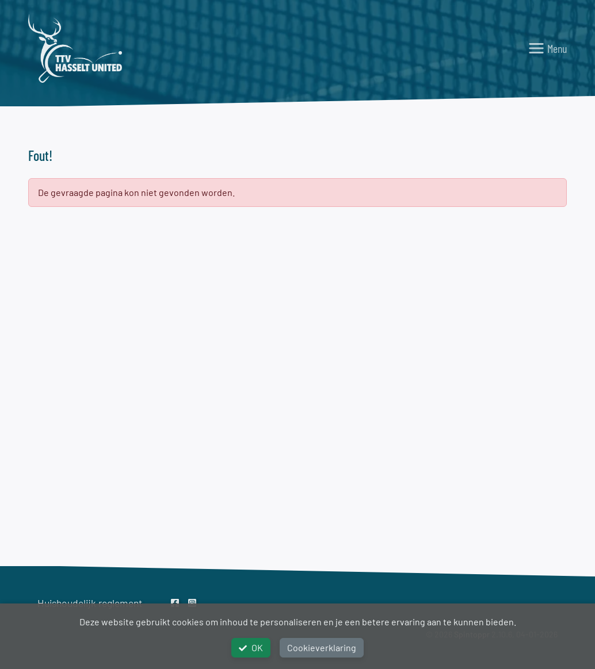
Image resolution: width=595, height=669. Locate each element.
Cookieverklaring (321, 647)
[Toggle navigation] (547, 48)
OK (251, 647)
